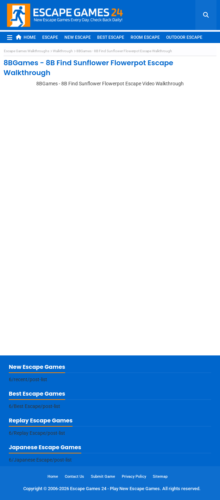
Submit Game (103, 476)
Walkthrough (63, 51)
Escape (50, 37)
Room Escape (145, 37)
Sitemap (160, 476)
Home (26, 37)
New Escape (77, 37)
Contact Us (74, 476)
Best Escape (110, 37)
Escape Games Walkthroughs (26, 51)
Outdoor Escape (184, 37)
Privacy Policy (134, 476)
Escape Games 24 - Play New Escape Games (115, 488)
